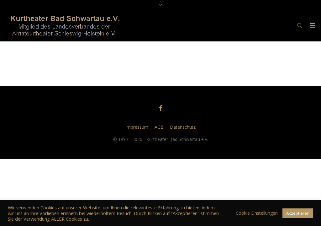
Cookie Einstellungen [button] (257, 213)
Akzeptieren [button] (297, 213)
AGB (159, 127)
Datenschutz (183, 127)
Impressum (136, 127)
